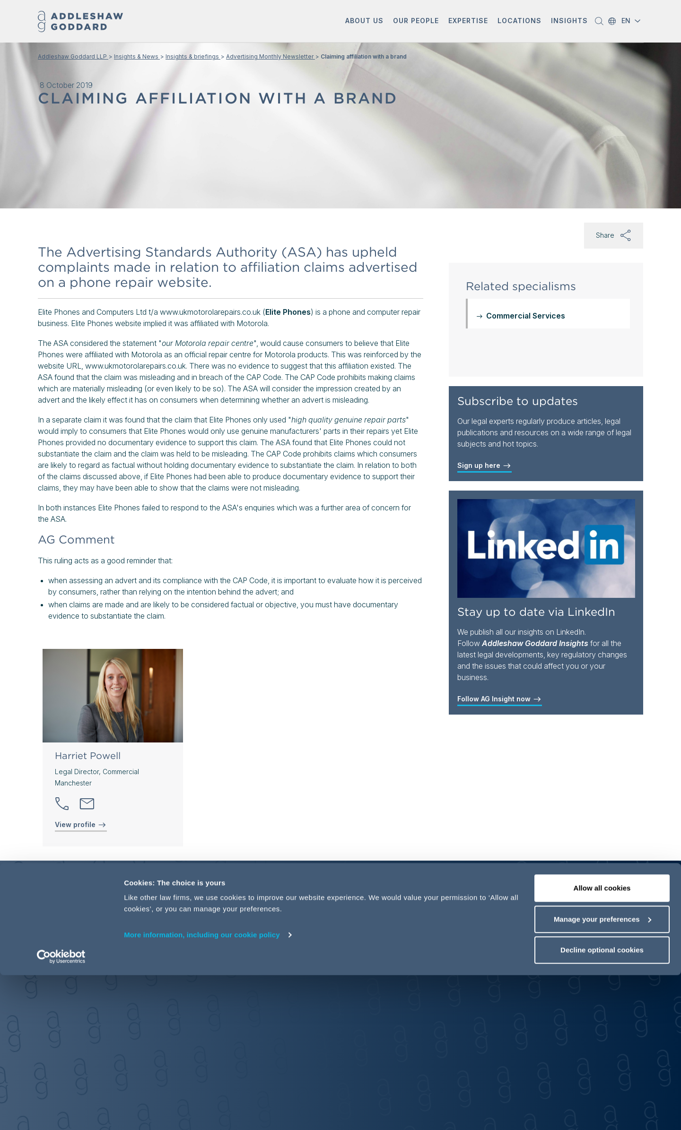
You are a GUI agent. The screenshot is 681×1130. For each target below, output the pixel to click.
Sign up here (484, 465)
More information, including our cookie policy (202, 1090)
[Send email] (87, 803)
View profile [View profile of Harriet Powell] (81, 824)
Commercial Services (525, 315)
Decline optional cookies (602, 1105)
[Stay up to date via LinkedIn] (546, 548)
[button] (364, 21)
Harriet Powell (88, 755)
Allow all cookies (602, 1043)
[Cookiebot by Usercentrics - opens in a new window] (61, 1111)
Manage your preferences (602, 1074)
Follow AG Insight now (499, 699)
